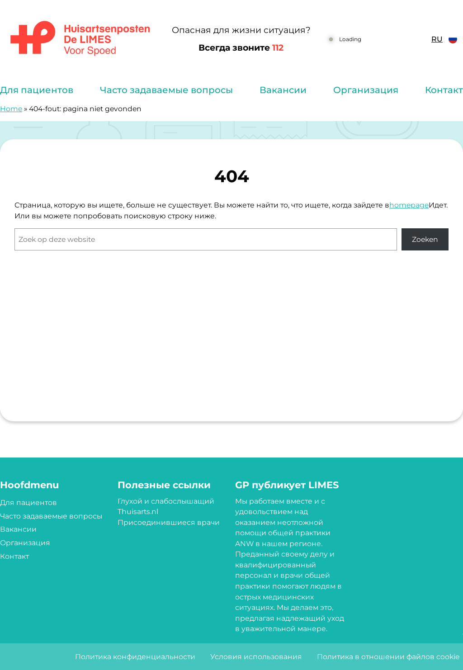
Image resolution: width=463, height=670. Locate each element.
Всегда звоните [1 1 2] (240, 47)
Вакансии (283, 90)
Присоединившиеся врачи (169, 522)
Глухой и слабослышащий (166, 501)
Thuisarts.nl (138, 511)
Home (11, 108)
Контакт (444, 90)
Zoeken (425, 239)
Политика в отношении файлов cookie (388, 656)
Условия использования (256, 656)
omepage (411, 205)
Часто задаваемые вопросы (166, 90)
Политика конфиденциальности (135, 656)
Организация (365, 90)
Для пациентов (36, 90)
